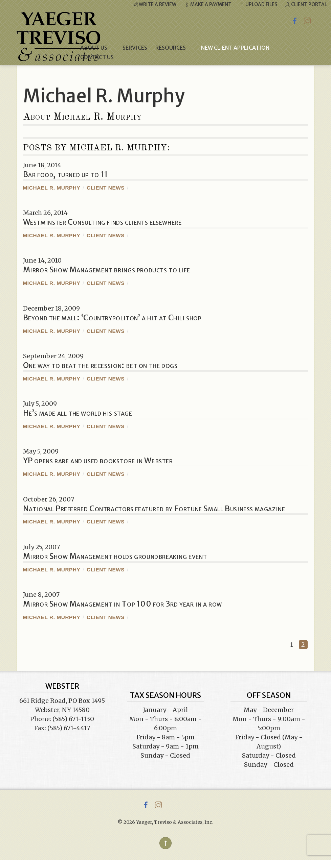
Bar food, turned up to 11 (65, 174)
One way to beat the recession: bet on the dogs (100, 365)
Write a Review (154, 4)
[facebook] (295, 20)
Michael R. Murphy (52, 188)
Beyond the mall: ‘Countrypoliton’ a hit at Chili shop (112, 317)
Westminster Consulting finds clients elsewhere (102, 222)
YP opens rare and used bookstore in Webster (98, 460)
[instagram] (307, 20)
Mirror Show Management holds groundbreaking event (115, 556)
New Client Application (235, 47)
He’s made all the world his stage (77, 413)
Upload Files (258, 4)
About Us (97, 47)
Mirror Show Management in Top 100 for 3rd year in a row (122, 604)
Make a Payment (207, 4)
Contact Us (97, 57)
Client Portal (306, 4)
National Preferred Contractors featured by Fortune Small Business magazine (154, 508)
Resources (174, 47)
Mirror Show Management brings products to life (106, 269)
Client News (106, 188)
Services (135, 47)
